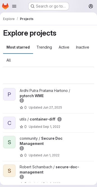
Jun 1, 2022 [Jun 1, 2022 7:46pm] (51, 155)
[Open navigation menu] (14, 6)
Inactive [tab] (82, 47)
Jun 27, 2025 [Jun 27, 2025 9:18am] (52, 107)
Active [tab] (64, 47)
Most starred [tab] (18, 47)
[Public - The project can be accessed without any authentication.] (22, 100)
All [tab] (8, 60)
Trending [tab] (44, 47)
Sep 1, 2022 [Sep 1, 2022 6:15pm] (51, 127)
